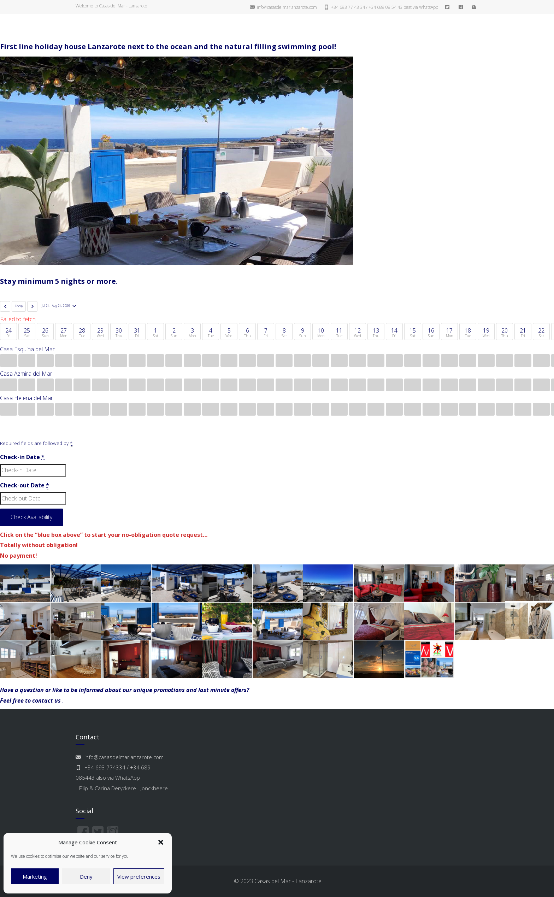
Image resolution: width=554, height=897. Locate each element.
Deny (86, 876)
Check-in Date (22, 457)
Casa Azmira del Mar (26, 373)
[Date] (59, 306)
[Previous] (5, 306)
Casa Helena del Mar (26, 398)
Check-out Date (24, 485)
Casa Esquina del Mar (27, 349)
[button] (160, 842)
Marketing (35, 876)
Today (19, 306)
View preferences (138, 876)
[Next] (32, 306)
